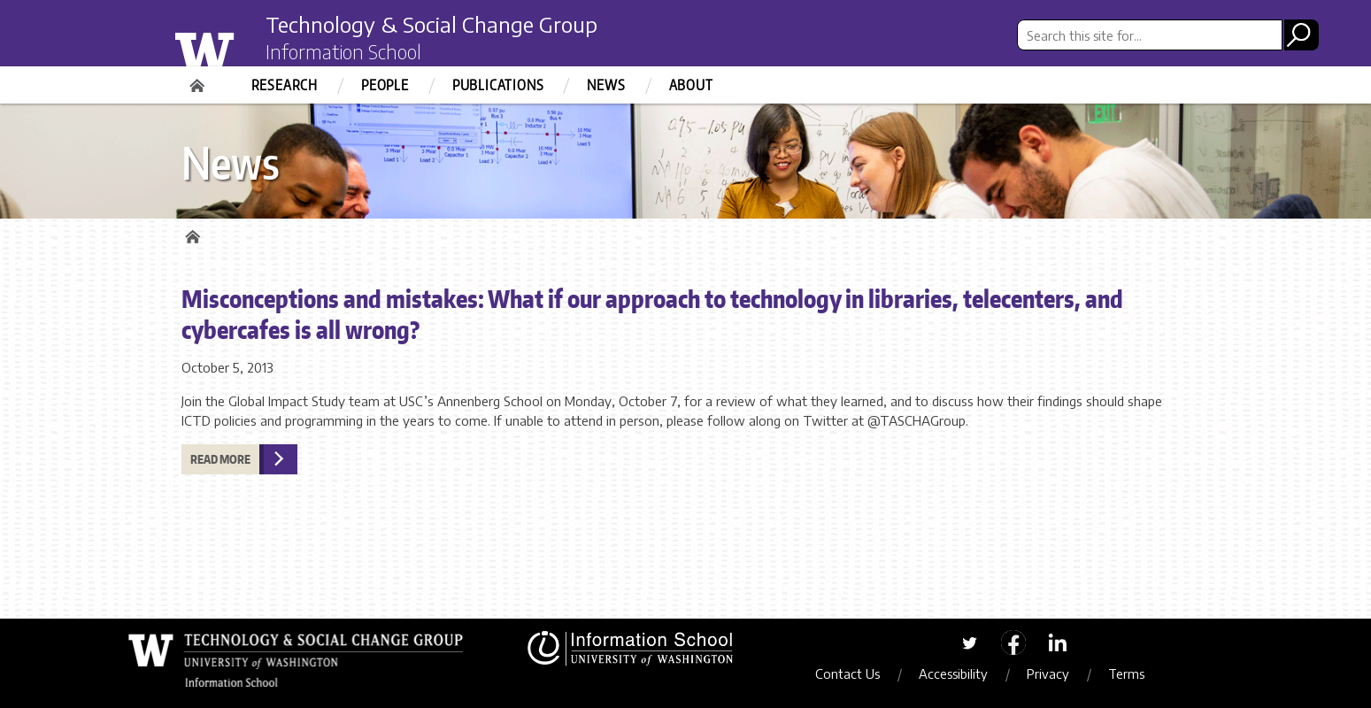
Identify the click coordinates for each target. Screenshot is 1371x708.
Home (199, 79)
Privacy (1048, 673)
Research (284, 85)
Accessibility (953, 673)
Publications (498, 85)
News (606, 85)
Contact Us (847, 673)
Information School (343, 51)
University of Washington (240, 47)
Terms (1126, 673)
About (691, 85)
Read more (220, 459)
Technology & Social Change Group (431, 24)
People (385, 85)
